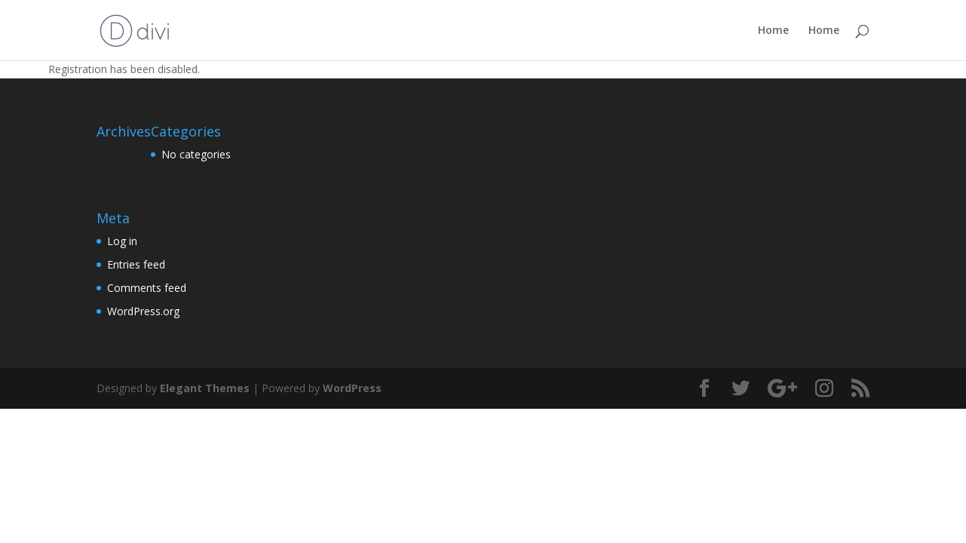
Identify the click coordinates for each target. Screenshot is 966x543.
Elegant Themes (205, 388)
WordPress (352, 388)
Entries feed (136, 264)
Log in (122, 241)
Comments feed (146, 288)
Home (773, 31)
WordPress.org (143, 311)
